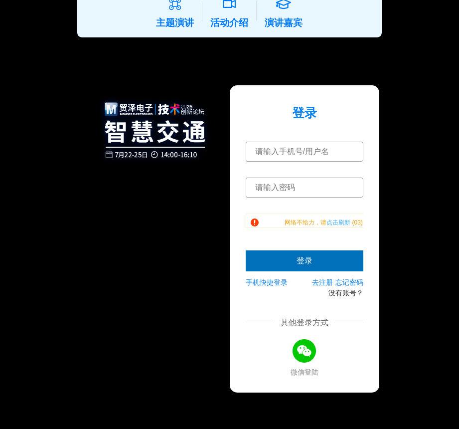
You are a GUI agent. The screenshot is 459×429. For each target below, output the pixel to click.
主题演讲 (179, 22)
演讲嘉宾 (288, 22)
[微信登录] (304, 363)
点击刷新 (338, 234)
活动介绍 (233, 22)
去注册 (322, 295)
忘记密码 (349, 295)
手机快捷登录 (267, 295)
